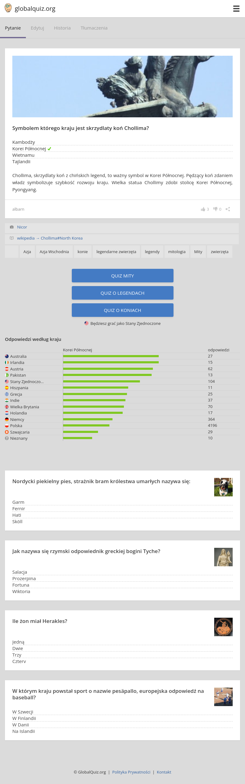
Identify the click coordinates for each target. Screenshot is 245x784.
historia (62, 28)
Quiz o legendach (122, 293)
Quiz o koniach (122, 310)
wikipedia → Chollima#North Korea (50, 238)
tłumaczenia (94, 28)
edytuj (37, 28)
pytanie (13, 28)
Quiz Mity (122, 276)
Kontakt (164, 772)
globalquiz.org (35, 8)
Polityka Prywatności (131, 772)
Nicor (22, 227)
